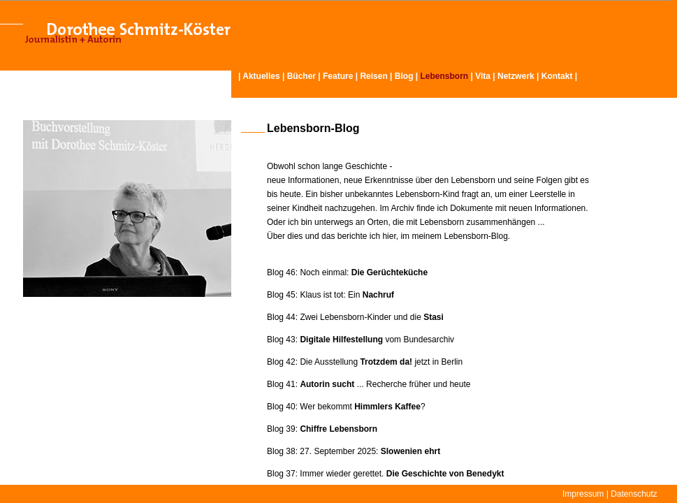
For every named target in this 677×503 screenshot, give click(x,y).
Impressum (583, 494)
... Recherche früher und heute (385, 384)
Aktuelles (260, 76)
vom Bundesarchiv (378, 339)
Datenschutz (634, 494)
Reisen (373, 76)
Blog (404, 76)
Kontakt (557, 76)
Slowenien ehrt (410, 451)
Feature (338, 76)
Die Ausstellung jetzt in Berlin (381, 362)
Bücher (301, 76)
